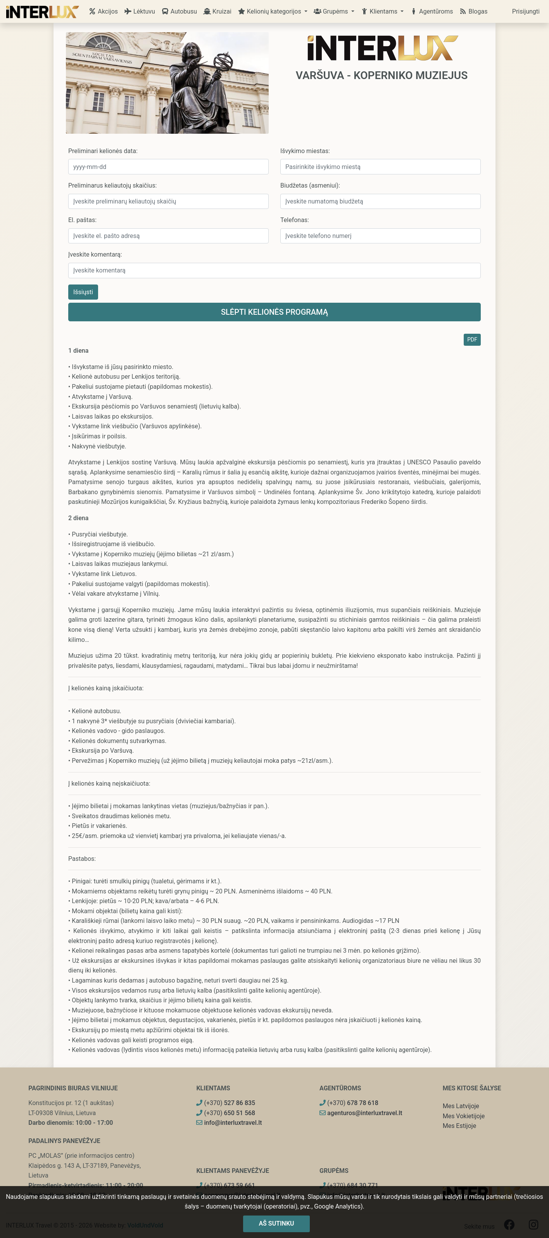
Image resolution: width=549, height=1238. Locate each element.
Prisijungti (526, 11)
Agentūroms (431, 11)
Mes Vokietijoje (464, 1116)
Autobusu (179, 11)
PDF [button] (472, 339)
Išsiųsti (83, 292)
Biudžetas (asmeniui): (310, 185)
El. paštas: (82, 220)
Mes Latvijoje (461, 1106)
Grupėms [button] (332, 11)
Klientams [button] (380, 11)
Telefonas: (294, 220)
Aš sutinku (276, 1223)
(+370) (225, 1103)
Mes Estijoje (459, 1125)
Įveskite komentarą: (95, 254)
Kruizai (217, 11)
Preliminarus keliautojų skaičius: (112, 185)
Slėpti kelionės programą (274, 312)
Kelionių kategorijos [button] (270, 11)
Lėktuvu (139, 11)
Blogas (473, 11)
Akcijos (103, 11)
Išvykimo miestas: (305, 151)
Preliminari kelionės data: (103, 151)
